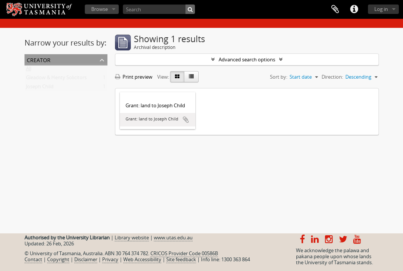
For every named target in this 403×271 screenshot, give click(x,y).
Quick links (354, 9)
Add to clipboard (186, 119)
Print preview (133, 76)
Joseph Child (40, 88)
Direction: (332, 76)
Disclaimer (85, 259)
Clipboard (335, 9)
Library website (132, 237)
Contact (33, 259)
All (28, 70)
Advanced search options (247, 59)
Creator (39, 59)
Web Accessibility (142, 259)
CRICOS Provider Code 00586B (184, 253)
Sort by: (278, 76)
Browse (99, 9)
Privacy (110, 259)
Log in (381, 9)
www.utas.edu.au (173, 237)
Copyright (58, 259)
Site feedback (181, 259)
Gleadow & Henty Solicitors (56, 79)
